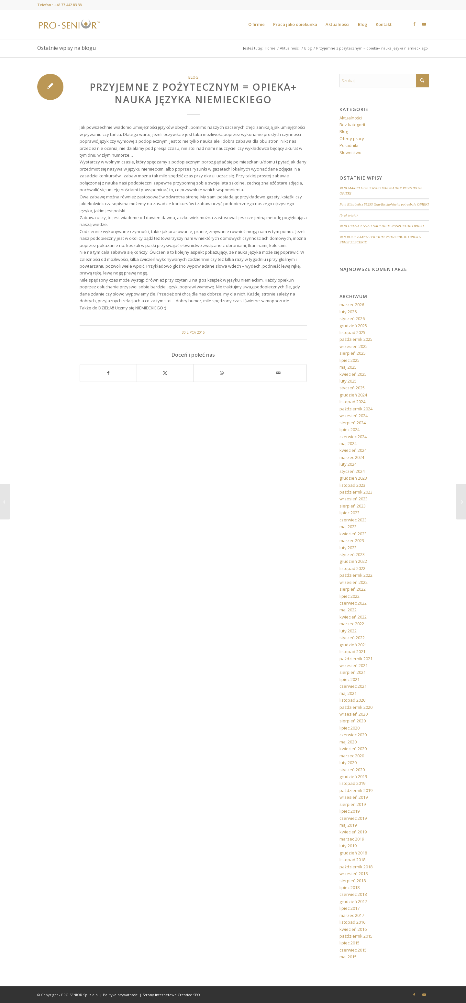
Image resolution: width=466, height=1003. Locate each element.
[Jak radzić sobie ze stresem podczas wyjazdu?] (461, 501)
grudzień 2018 (353, 853)
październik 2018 (355, 867)
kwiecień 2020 (353, 749)
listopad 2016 (352, 922)
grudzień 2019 (353, 776)
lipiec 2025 (349, 360)
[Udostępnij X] (165, 372)
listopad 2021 (352, 651)
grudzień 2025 (353, 326)
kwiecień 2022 (353, 617)
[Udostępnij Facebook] (108, 372)
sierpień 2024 (352, 423)
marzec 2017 (351, 915)
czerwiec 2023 (353, 520)
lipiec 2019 (349, 811)
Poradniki (348, 145)
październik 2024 (355, 409)
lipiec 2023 (349, 513)
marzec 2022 (351, 624)
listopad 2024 (352, 402)
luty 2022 (348, 631)
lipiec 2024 (349, 429)
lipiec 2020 (349, 728)
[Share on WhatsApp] (222, 372)
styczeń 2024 (352, 471)
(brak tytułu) (348, 215)
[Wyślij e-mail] (278, 372)
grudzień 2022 (353, 561)
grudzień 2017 (353, 901)
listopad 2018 (352, 860)
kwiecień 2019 (353, 832)
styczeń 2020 (352, 770)
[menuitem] (256, 24)
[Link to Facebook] (414, 24)
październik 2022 (355, 575)
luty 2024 (348, 464)
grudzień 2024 (353, 395)
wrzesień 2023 (353, 499)
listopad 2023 (352, 485)
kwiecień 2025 (353, 374)
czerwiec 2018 (353, 894)
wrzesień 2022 (353, 582)
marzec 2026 (351, 304)
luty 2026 (348, 312)
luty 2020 (348, 762)
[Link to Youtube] (424, 24)
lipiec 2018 (349, 887)
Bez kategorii (352, 125)
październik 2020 (355, 707)
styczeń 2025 (352, 388)
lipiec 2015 (349, 943)
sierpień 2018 (352, 881)
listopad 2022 (352, 568)
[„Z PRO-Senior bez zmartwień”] (5, 501)
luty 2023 (348, 548)
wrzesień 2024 (353, 415)
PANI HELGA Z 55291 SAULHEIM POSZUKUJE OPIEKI (381, 226)
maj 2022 (348, 610)
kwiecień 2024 (353, 450)
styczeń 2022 (352, 638)
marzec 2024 (351, 457)
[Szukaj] (384, 80)
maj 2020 (348, 742)
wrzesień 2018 (353, 873)
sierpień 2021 (352, 672)
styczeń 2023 (352, 554)
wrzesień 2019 (353, 797)
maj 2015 (348, 957)
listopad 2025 (352, 332)
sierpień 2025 (352, 353)
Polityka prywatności (121, 994)
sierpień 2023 (352, 506)
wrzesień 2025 (353, 346)
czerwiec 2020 (353, 735)
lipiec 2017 (349, 908)
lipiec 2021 (349, 679)
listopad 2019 (352, 783)
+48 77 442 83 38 (68, 4)
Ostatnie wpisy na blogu (66, 47)
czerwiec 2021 (353, 686)
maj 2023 (348, 526)
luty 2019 (348, 846)
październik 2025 (355, 339)
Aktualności (350, 118)
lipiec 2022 (349, 596)
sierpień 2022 (352, 589)
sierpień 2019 (352, 804)
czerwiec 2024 (353, 437)
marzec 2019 (351, 839)
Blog (193, 77)
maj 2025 (348, 367)
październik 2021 (355, 659)
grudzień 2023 (353, 478)
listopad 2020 (352, 700)
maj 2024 (348, 443)
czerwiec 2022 (353, 603)
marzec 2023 (351, 540)
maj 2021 (348, 693)
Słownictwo (350, 152)
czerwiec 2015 (353, 950)
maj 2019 (348, 825)
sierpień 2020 (352, 721)
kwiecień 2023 (353, 534)
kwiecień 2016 (353, 929)
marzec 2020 (351, 756)
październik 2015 (355, 936)
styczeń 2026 (352, 318)
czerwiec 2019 (353, 818)
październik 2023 (355, 492)
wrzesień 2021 (353, 665)
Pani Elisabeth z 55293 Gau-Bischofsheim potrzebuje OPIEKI (384, 204)
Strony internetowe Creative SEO (171, 994)
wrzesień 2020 (353, 714)
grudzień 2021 (353, 645)
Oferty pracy (351, 138)
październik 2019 (355, 790)
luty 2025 (348, 381)
